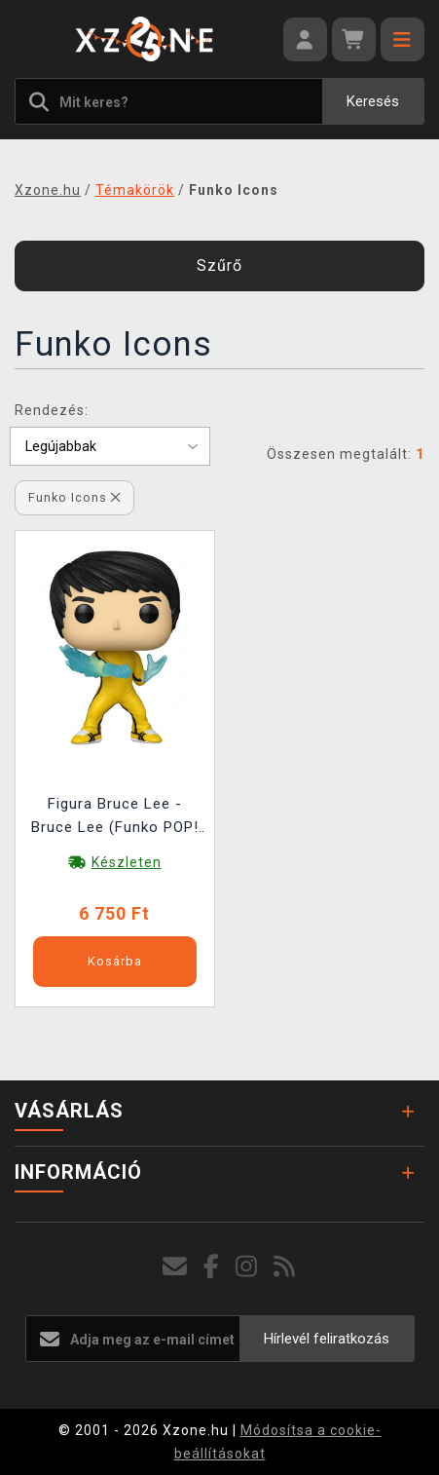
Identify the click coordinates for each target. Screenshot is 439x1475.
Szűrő (219, 265)
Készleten (126, 862)
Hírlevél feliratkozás (326, 1338)
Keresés (373, 101)
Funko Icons (74, 497)
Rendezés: (52, 410)
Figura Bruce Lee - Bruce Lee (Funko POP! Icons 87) (115, 818)
